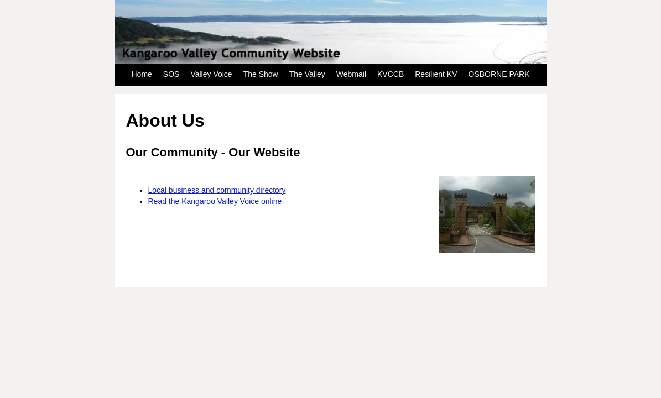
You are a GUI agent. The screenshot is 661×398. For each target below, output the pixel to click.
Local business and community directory (217, 190)
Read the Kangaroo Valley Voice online (215, 201)
